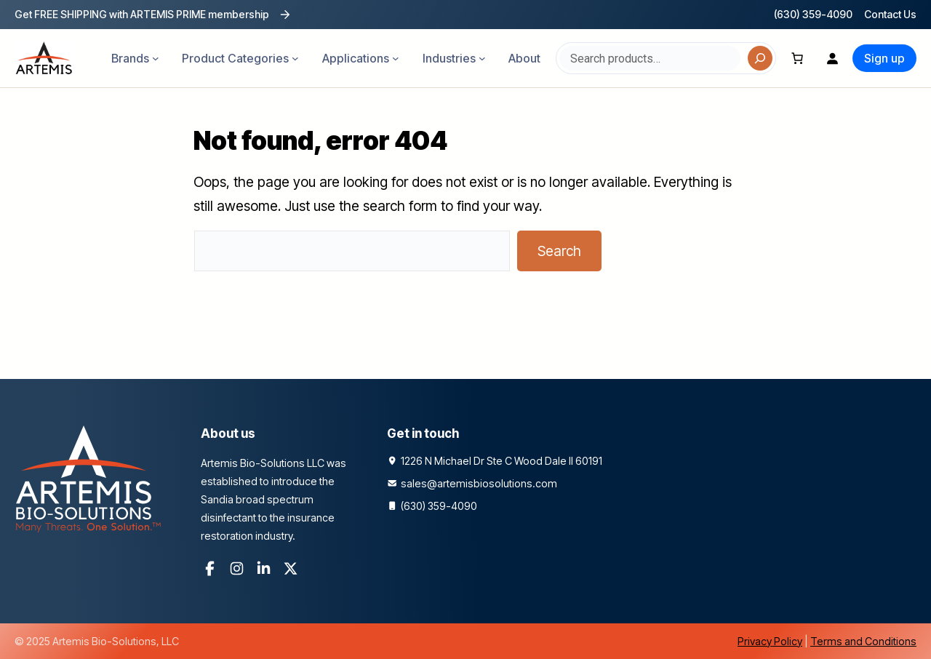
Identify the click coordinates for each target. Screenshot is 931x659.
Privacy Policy (770, 641)
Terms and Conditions (863, 641)
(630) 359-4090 (813, 14)
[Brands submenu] (155, 58)
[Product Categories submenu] (295, 58)
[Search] (760, 58)
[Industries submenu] (482, 58)
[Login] (832, 58)
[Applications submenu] (395, 58)
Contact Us (890, 14)
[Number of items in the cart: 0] (797, 58)
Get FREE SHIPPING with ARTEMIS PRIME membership (142, 14)
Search (559, 251)
